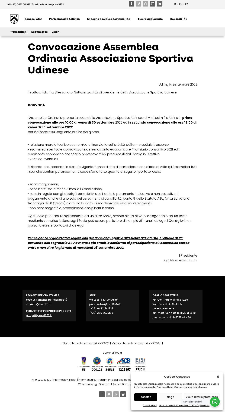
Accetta (145, 397)
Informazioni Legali (64, 380)
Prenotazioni (18, 32)
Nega (170, 397)
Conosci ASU (33, 19)
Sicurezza (105, 384)
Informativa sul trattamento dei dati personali (184, 405)
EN (181, 4)
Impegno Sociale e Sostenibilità (108, 19)
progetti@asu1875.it (39, 315)
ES (186, 4)
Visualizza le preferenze (202, 397)
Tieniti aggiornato (150, 19)
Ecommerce (39, 32)
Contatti (176, 19)
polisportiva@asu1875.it (52, 4)
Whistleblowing (87, 384)
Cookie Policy (150, 405)
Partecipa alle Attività (64, 19)
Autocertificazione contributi (130, 384)
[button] (218, 376)
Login (55, 32)
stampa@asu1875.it (38, 304)
